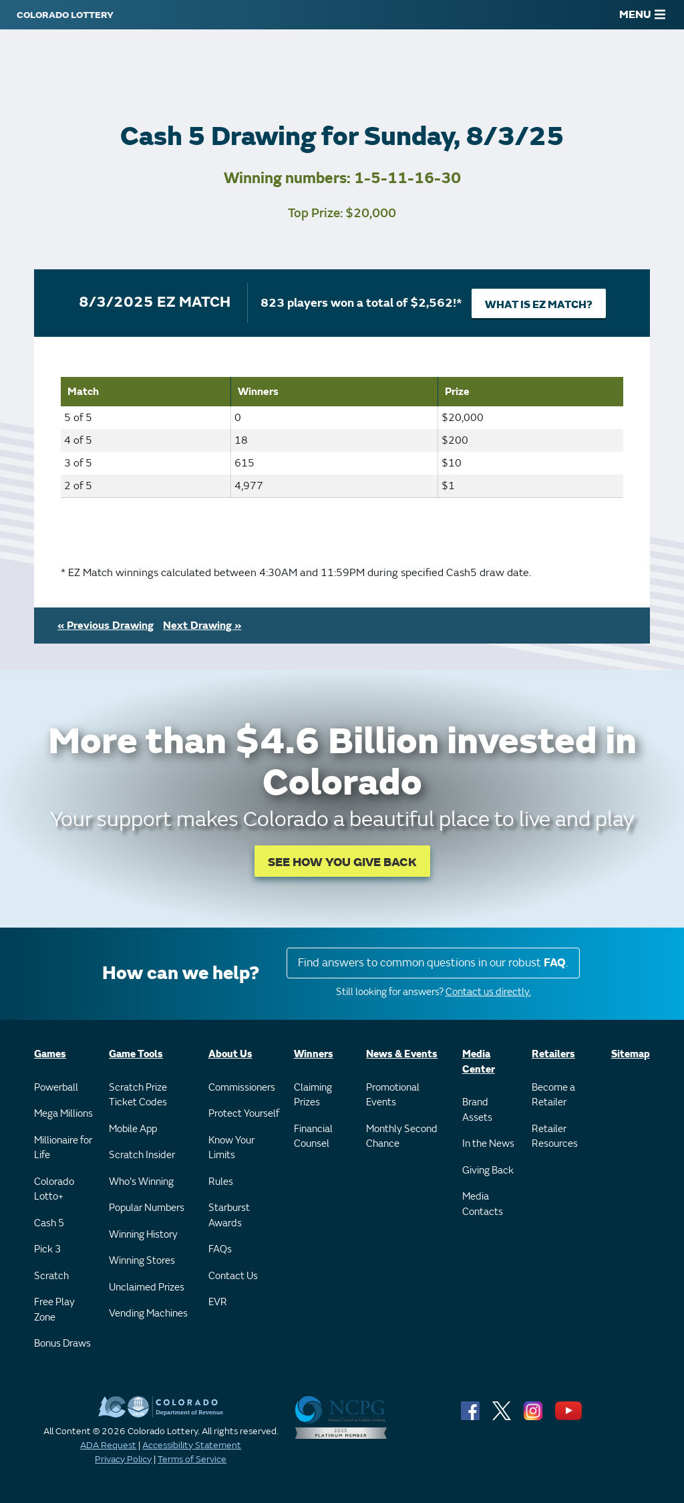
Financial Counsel (313, 1137)
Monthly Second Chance (402, 1137)
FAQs (220, 1249)
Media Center (478, 1062)
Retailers (553, 1054)
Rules (220, 1182)
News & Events (402, 1054)
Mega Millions (63, 1113)
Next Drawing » (202, 625)
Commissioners (241, 1087)
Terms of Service (192, 1459)
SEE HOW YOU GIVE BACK (342, 862)
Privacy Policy (123, 1459)
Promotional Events (392, 1095)
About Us (230, 1054)
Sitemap (630, 1054)
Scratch (51, 1276)
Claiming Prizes (313, 1095)
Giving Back (488, 1170)
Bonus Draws (62, 1343)
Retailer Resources (555, 1137)
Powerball (56, 1087)
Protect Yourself (243, 1113)
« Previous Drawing (105, 625)
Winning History (143, 1234)
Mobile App (133, 1129)
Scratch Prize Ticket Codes (138, 1095)
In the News (488, 1143)
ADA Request (108, 1445)
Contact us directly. (488, 992)
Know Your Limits (231, 1148)
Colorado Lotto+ (54, 1190)
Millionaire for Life (63, 1148)
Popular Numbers (146, 1208)
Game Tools (136, 1054)
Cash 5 (49, 1223)
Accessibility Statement (191, 1445)
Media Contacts (482, 1204)
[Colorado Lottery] (65, 15)
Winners (313, 1054)
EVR (217, 1302)
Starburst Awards (229, 1216)
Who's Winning (141, 1182)
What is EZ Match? (538, 304)
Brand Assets (477, 1110)
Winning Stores (142, 1260)
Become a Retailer (553, 1095)
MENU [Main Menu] (642, 14)
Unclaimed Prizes (146, 1287)
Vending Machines (148, 1313)
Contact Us (233, 1276)
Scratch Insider (142, 1155)
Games (50, 1054)
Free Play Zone (54, 1310)
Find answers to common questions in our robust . (433, 963)
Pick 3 (47, 1249)
